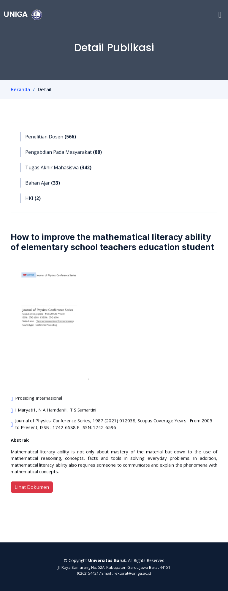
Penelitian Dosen (50, 139)
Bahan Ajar (42, 185)
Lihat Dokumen (32, 490)
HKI (33, 201)
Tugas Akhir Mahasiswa (58, 170)
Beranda (20, 89)
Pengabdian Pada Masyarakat (63, 155)
